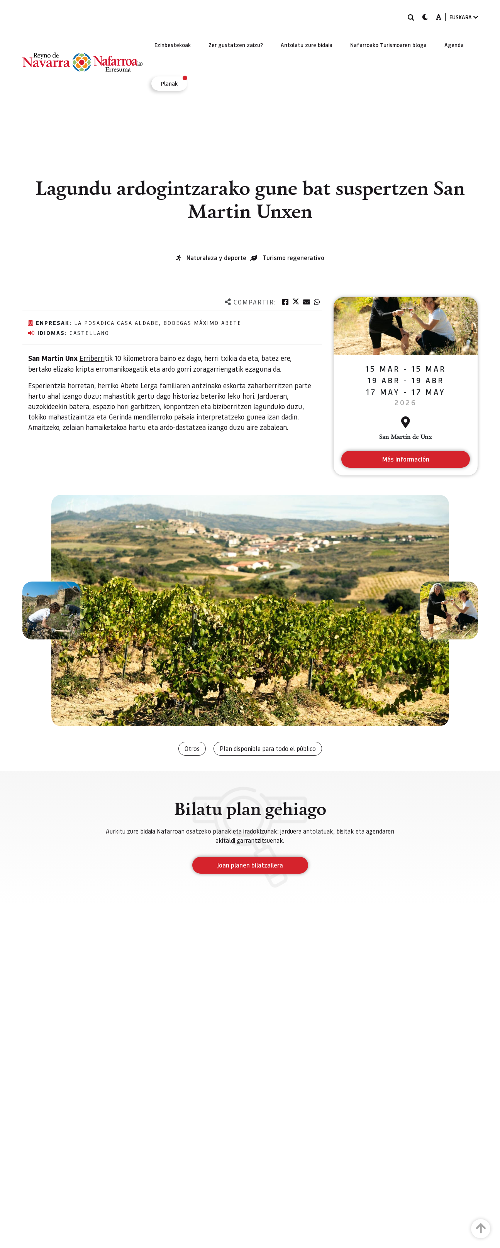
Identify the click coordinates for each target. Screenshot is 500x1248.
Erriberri (92, 357)
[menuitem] (172, 44)
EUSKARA (463, 17)
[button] (51, 610)
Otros (192, 748)
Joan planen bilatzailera (250, 865)
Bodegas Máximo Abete (202, 322)
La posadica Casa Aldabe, (118, 322)
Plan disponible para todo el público (268, 748)
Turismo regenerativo (293, 258)
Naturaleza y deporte (216, 258)
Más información (405, 459)
